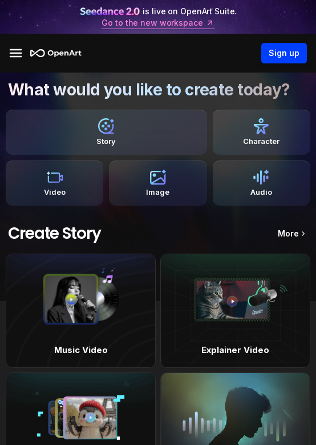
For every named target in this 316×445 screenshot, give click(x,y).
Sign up (284, 53)
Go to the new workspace (158, 22)
